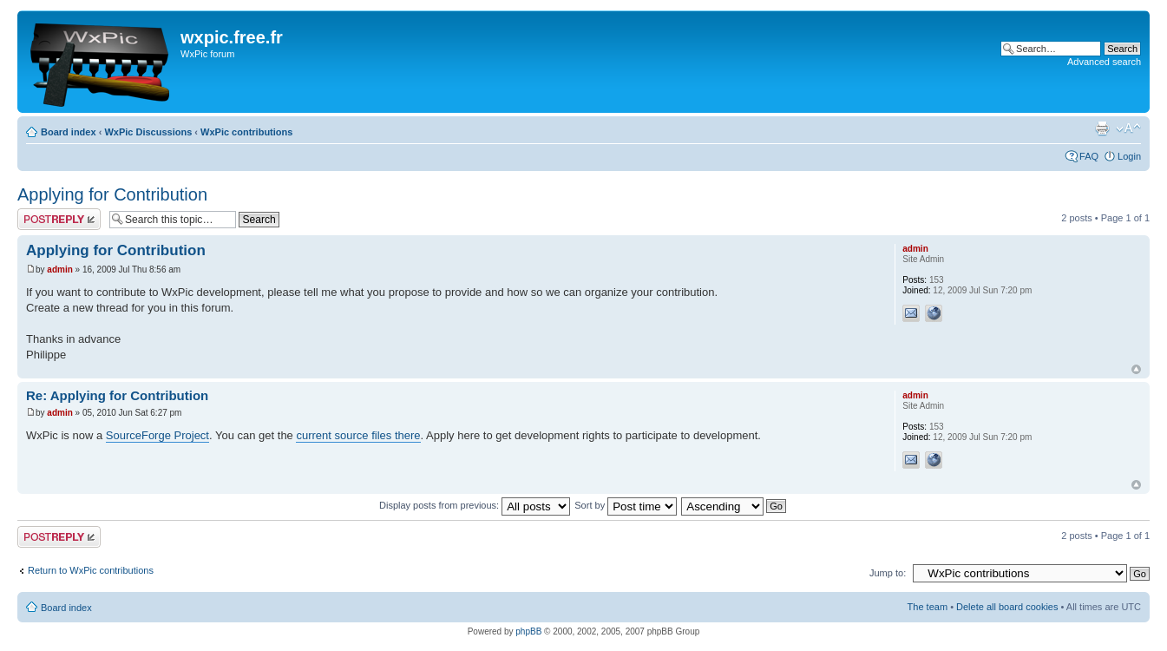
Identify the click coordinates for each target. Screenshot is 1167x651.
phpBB (528, 631)
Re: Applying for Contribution (117, 395)
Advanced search (1104, 61)
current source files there (358, 435)
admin (59, 269)
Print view (1101, 128)
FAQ (1088, 156)
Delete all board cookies (1007, 607)
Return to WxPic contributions (91, 570)
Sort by (625, 505)
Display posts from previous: (474, 505)
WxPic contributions (246, 132)
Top (1136, 369)
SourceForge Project (157, 435)
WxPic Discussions (148, 132)
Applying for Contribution (112, 194)
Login (1129, 156)
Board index (68, 132)
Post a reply (59, 219)
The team (927, 607)
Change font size (1128, 128)
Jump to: (887, 573)
